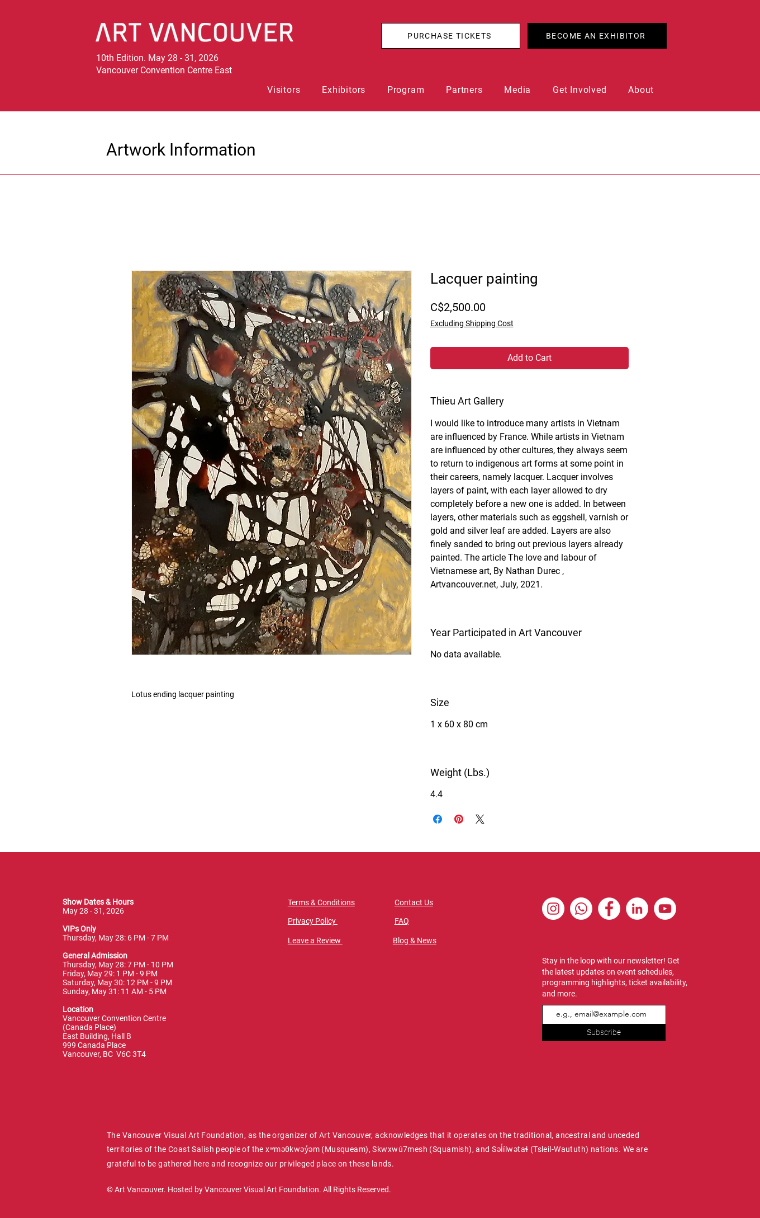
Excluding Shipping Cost (472, 323)
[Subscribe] (604, 1032)
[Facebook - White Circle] (609, 908)
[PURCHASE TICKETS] (450, 36)
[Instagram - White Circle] (553, 908)
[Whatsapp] (581, 908)
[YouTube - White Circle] (665, 908)
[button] (287, 90)
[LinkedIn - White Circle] (637, 908)
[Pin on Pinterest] (459, 819)
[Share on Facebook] (437, 819)
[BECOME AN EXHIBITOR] (597, 36)
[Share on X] (480, 819)
